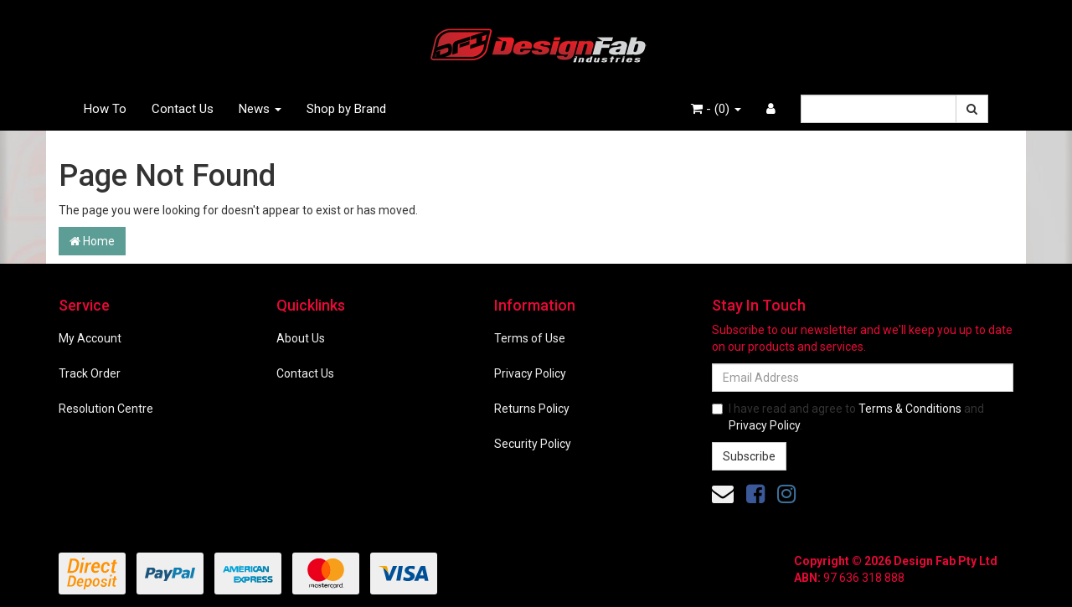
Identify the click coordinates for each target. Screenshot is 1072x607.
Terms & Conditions (909, 408)
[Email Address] (862, 377)
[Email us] (723, 494)
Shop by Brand (346, 108)
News (260, 108)
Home (92, 241)
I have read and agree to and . (848, 417)
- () (716, 108)
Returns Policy (532, 408)
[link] (755, 494)
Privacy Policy (530, 373)
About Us (300, 338)
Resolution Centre (106, 408)
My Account (90, 338)
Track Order (90, 373)
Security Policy (532, 443)
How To (105, 108)
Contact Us (183, 108)
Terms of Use (529, 338)
